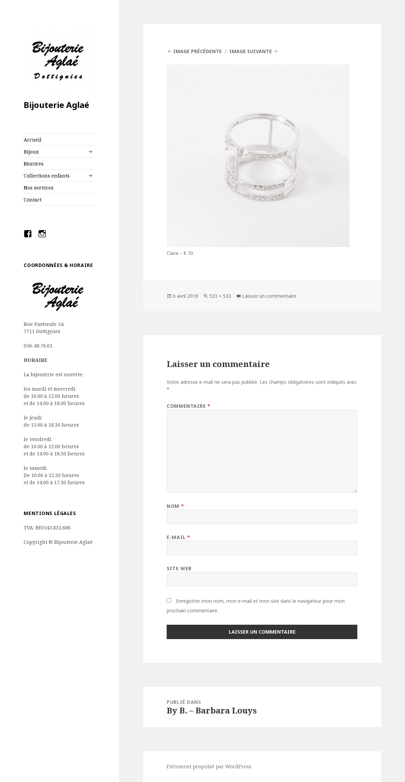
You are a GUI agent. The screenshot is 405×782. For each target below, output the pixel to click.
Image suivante (250, 51)
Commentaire (188, 406)
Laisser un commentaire (269, 296)
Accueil (32, 139)
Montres (34, 163)
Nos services (38, 187)
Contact (32, 199)
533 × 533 (220, 296)
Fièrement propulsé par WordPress (209, 766)
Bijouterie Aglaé (56, 104)
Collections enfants (47, 175)
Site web (179, 568)
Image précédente (197, 51)
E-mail (178, 537)
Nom (175, 506)
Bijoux (31, 151)
